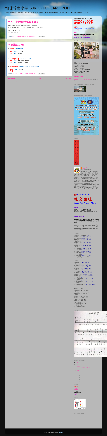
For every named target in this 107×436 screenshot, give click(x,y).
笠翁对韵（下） (86, 79)
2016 (77, 373)
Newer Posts (11, 78)
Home (39, 78)
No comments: (32, 36)
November (79, 366)
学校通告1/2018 (16, 44)
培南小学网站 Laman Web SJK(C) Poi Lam (83, 30)
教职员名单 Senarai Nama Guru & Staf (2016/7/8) (85, 32)
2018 (77, 364)
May (78, 370)
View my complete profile (79, 190)
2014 (77, 377)
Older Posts (67, 78)
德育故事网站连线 (78, 76)
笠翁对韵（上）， (78, 79)
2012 (77, 381)
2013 (77, 379)
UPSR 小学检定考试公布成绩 (23, 21)
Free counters (77, 410)
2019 (77, 362)
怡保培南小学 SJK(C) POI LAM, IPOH (37, 8)
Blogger (61, 432)
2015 (77, 375)
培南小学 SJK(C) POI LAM (89, 168)
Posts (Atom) (16, 81)
